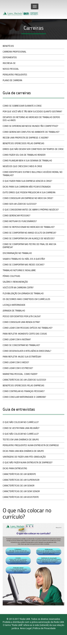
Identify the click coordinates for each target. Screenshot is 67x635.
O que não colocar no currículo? (21, 422)
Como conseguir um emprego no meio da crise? (28, 198)
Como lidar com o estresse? (18, 368)
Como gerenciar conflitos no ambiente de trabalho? (31, 131)
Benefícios (8, 45)
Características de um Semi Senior (21, 491)
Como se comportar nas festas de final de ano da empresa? (29, 246)
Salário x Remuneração (15, 281)
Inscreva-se (9, 63)
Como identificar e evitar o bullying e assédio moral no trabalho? (32, 173)
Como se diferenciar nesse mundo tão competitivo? (30, 126)
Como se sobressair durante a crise (22, 105)
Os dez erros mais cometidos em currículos (26, 299)
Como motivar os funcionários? (20, 221)
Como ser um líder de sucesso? (19, 203)
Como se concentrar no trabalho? (21, 345)
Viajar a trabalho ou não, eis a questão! (24, 258)
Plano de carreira (12, 80)
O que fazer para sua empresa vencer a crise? (27, 180)
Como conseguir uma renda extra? (21, 322)
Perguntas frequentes (15, 74)
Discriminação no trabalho (17, 253)
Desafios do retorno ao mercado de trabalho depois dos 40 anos (31, 119)
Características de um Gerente (19, 474)
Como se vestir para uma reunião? (21, 428)
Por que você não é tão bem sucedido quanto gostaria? (32, 111)
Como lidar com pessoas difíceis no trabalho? (27, 327)
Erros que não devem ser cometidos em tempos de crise (33, 149)
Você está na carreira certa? (18, 287)
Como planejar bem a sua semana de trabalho (27, 160)
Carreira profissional (14, 51)
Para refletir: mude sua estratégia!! (22, 356)
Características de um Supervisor (21, 479)
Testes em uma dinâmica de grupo (21, 439)
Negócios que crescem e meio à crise (22, 166)
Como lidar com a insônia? (17, 339)
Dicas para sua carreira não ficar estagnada (27, 186)
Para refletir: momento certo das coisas (25, 333)
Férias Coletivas (11, 276)
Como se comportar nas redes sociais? (23, 264)
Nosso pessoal (11, 68)
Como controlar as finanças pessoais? (23, 391)
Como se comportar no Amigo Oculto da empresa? (29, 232)
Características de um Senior (18, 485)
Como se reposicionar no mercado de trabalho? (28, 226)
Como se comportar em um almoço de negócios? (28, 238)
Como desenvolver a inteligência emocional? (27, 350)
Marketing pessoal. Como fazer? (20, 374)
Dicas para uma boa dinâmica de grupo (23, 451)
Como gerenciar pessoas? (16, 215)
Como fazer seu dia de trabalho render (24, 154)
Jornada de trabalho (14, 310)
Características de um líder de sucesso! (24, 379)
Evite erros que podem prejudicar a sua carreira (29, 192)
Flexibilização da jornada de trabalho (23, 293)
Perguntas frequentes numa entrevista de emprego (31, 445)
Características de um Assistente (21, 497)
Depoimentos (10, 57)
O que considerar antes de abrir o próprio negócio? (31, 209)
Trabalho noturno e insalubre (19, 270)
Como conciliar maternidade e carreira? (24, 396)
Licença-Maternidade (14, 304)
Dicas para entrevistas (15, 468)
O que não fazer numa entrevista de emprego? (27, 462)
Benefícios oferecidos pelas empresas (23, 143)
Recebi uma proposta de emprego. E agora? (25, 137)
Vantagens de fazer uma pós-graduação (24, 456)
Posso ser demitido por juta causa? (22, 316)
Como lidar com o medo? (16, 362)
